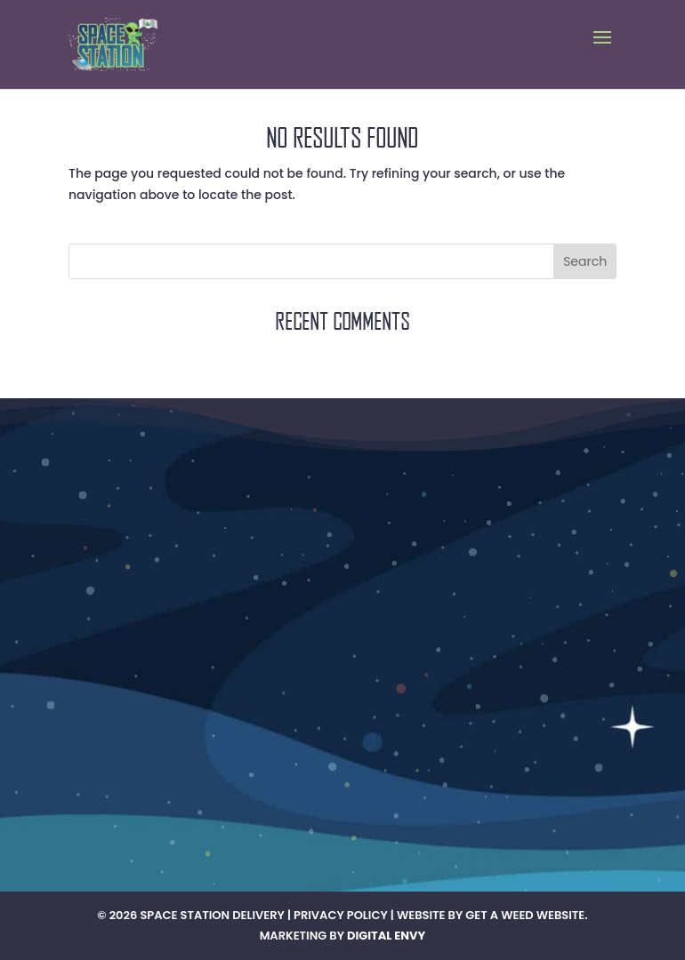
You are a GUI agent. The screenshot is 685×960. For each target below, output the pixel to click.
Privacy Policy (341, 915)
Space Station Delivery (212, 915)
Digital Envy (386, 935)
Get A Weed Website (524, 915)
